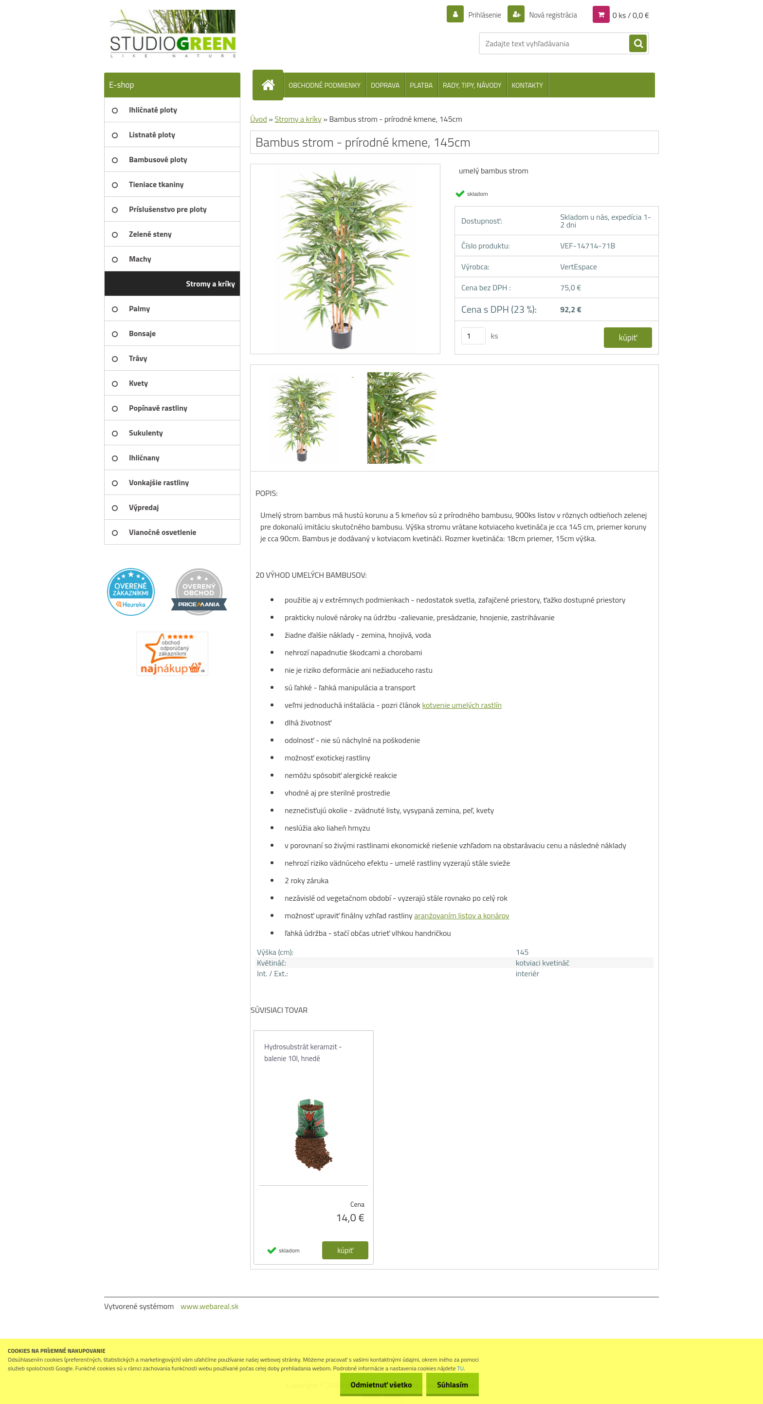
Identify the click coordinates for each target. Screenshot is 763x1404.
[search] (638, 44)
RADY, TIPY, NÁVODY (472, 85)
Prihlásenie (478, 14)
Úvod (258, 119)
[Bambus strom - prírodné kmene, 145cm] (345, 167)
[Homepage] (272, 85)
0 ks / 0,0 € (631, 14)
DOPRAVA (385, 85)
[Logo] (171, 34)
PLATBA (421, 85)
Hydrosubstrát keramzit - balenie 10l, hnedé (303, 1052)
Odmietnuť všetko (376, 1384)
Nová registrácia (550, 14)
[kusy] (473, 335)
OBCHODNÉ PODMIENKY (325, 85)
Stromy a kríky (297, 119)
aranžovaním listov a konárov (461, 915)
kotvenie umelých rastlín (462, 705)
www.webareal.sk (210, 1306)
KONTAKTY (527, 85)
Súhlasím (451, 1384)
